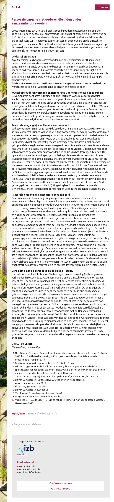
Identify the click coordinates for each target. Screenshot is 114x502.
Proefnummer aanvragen (60, 483)
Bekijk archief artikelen (30, 472)
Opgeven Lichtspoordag (30, 469)
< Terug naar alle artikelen (26, 424)
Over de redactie (27, 466)
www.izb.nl (22, 454)
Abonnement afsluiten (60, 489)
